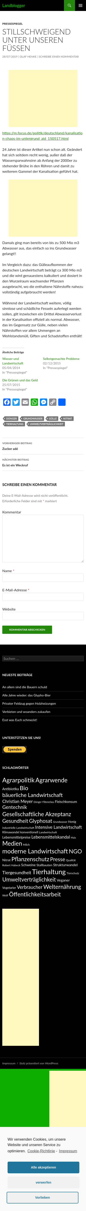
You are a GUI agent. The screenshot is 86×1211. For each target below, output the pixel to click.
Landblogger (13, 5)
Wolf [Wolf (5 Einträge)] (5, 895)
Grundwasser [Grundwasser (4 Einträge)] (60, 821)
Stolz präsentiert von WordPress (38, 1063)
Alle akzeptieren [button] (43, 1167)
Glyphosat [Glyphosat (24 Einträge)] (40, 821)
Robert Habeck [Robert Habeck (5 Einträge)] (11, 865)
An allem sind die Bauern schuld (24, 687)
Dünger (11, 418)
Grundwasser (32, 418)
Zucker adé (43, 446)
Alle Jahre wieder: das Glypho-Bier (26, 695)
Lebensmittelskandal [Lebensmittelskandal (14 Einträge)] (50, 836)
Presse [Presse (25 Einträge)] (57, 859)
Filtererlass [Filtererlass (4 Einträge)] (48, 801)
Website (9, 609)
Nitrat (67, 418)
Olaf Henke (28, 56)
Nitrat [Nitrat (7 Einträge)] (6, 860)
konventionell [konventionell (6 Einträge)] (29, 832)
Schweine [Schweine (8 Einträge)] (28, 865)
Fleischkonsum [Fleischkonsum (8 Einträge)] (66, 801)
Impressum (8, 1063)
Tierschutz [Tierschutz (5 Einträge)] (73, 873)
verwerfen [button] (43, 1182)
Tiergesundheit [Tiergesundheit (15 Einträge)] (16, 872)
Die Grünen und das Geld (20, 380)
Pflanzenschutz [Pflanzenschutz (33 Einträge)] (30, 858)
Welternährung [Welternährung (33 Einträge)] (62, 886)
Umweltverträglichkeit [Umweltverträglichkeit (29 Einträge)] (29, 879)
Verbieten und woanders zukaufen (26, 712)
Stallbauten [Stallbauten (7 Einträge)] (44, 865)
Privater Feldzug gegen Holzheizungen (29, 703)
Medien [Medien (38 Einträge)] (12, 843)
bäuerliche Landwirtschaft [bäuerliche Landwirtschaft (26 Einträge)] (32, 795)
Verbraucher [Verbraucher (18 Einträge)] (29, 887)
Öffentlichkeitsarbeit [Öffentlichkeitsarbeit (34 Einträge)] (35, 894)
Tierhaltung (14, 423)
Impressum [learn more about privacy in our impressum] (68, 1151)
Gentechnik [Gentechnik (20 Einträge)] (14, 807)
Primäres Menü (80, 5)
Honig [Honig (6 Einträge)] (72, 821)
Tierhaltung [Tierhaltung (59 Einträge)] (49, 872)
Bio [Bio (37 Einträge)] (24, 787)
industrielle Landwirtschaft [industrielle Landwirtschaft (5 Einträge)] (18, 827)
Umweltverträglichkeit (46, 423)
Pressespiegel (12, 23)
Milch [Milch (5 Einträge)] (26, 844)
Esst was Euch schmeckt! (19, 720)
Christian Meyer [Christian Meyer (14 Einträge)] (17, 801)
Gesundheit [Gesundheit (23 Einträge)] (15, 821)
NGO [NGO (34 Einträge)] (75, 851)
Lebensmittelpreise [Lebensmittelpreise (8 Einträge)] (16, 837)
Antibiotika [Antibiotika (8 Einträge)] (10, 789)
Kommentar (11, 512)
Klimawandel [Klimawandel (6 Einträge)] (10, 832)
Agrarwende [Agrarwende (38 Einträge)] (52, 780)
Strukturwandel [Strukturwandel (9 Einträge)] (65, 865)
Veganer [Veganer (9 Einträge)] (63, 880)
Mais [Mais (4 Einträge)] (73, 837)
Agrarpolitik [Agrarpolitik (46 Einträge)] (18, 780)
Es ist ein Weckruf (43, 462)
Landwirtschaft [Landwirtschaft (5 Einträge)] (48, 832)
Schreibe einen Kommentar (59, 56)
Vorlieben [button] (42, 1197)
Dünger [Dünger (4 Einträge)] (38, 801)
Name (8, 570)
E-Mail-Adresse (15, 590)
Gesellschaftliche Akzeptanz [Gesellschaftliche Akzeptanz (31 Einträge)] (36, 814)
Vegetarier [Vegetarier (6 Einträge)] (9, 888)
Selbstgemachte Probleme (61, 359)
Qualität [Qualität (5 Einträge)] (71, 860)
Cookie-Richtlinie (41, 1151)
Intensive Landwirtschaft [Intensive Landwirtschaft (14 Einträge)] (58, 827)
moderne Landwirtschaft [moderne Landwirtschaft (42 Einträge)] (35, 851)
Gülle (53, 418)
